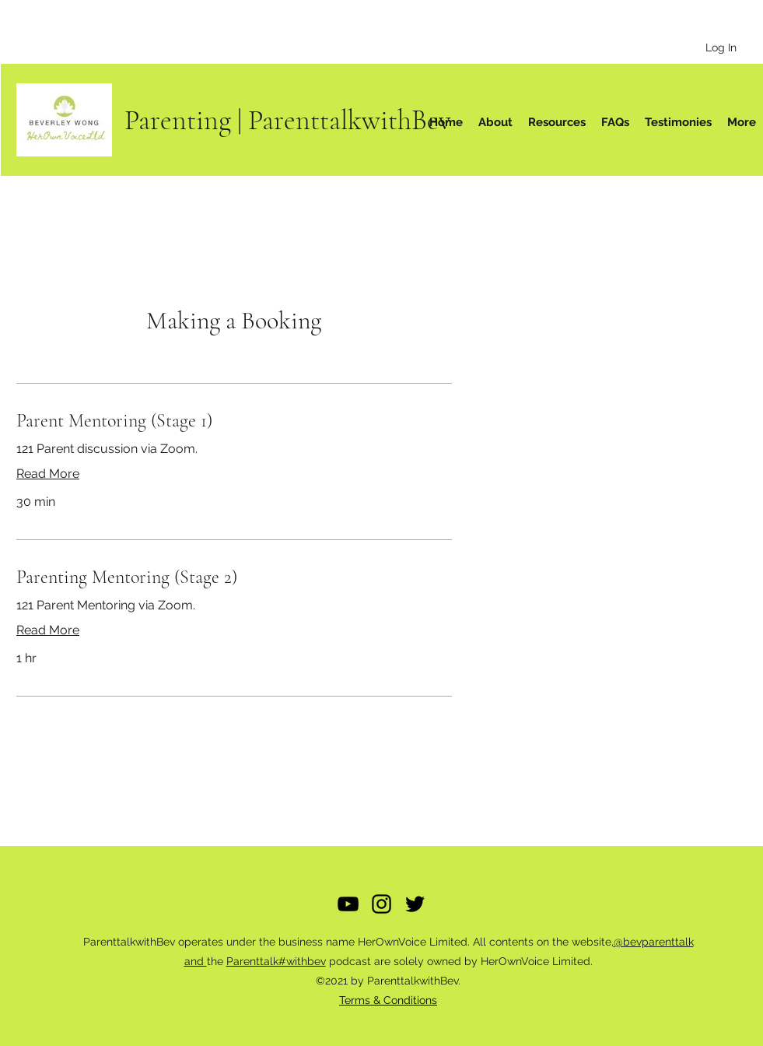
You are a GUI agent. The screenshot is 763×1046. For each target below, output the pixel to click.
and (195, 961)
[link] (234, 421)
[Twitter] (415, 904)
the (216, 961)
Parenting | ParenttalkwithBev (287, 120)
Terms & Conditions (388, 1000)
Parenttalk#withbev (276, 961)
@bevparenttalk (654, 941)
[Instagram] (381, 904)
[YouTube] (348, 904)
